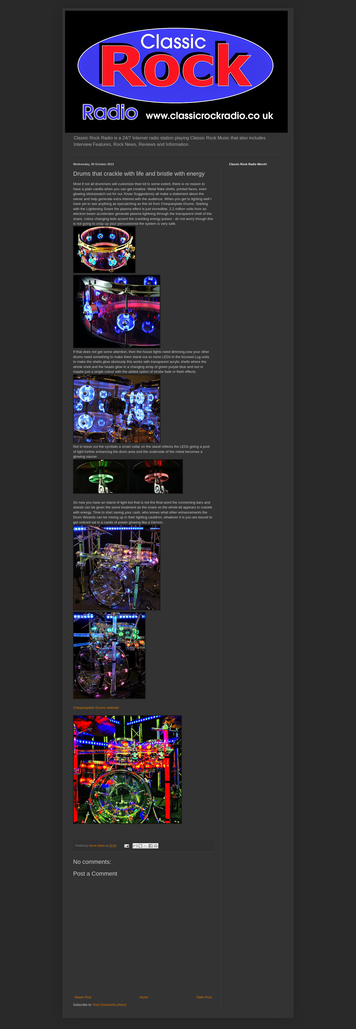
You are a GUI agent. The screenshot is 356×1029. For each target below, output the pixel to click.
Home (144, 997)
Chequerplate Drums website (96, 708)
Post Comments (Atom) (109, 1005)
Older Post (204, 997)
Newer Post (82, 997)
